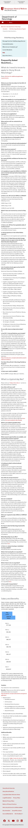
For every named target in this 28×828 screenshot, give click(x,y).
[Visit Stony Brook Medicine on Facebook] (4, 821)
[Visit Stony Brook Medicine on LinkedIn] (21, 821)
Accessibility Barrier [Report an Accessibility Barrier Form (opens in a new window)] (8, 813)
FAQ (4, 52)
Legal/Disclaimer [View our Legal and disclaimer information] (7, 797)
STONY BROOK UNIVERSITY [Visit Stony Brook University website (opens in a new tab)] (7, 2)
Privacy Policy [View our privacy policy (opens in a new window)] (16, 797)
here (8, 543)
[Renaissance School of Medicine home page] (14, 9)
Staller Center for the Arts (16, 758)
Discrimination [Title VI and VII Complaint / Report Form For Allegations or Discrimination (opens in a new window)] (6, 810)
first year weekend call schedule (13, 420)
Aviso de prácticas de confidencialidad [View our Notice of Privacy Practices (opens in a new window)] (12, 807)
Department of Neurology (9, 17)
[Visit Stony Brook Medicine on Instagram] (17, 821)
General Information (8, 44)
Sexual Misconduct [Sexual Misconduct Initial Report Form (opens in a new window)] (17, 810)
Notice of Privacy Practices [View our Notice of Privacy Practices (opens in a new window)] (10, 804)
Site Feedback (19, 813)
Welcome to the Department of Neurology (11, 26)
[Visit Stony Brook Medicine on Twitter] (9, 821)
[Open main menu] (9, 22)
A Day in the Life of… (15, 383)
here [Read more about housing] (24, 418)
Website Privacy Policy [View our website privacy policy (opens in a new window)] (8, 801)
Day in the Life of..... (8, 55)
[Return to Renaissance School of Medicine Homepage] (3, 22)
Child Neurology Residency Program (17, 29)
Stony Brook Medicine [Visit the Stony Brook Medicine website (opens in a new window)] (8, 791)
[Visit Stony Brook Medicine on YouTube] (13, 821)
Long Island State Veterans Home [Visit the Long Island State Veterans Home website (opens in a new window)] (11, 794)
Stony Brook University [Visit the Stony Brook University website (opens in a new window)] (9, 788)
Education (5, 29)
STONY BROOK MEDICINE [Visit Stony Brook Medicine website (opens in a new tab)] (21, 2)
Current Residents (7, 50)
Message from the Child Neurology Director (14, 41)
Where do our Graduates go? (10, 47)
